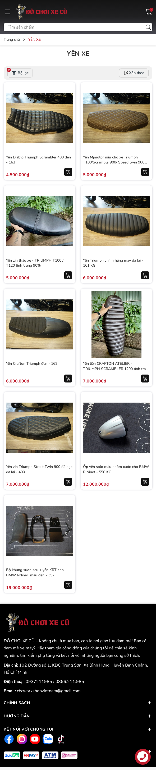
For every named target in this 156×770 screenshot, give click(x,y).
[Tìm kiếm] (148, 27)
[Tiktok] (60, 739)
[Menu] (8, 12)
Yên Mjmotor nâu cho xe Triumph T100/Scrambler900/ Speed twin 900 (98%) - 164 (114, 162)
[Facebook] (8, 739)
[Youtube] (34, 739)
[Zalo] (47, 739)
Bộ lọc (18, 72)
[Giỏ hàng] (148, 11)
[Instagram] (21, 739)
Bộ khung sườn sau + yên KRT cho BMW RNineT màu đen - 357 (35, 572)
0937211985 (39, 682)
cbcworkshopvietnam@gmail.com (49, 691)
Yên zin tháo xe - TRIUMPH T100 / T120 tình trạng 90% (35, 263)
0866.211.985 (70, 682)
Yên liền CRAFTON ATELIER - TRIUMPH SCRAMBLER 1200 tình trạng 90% (111, 368)
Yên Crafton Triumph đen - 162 (32, 363)
